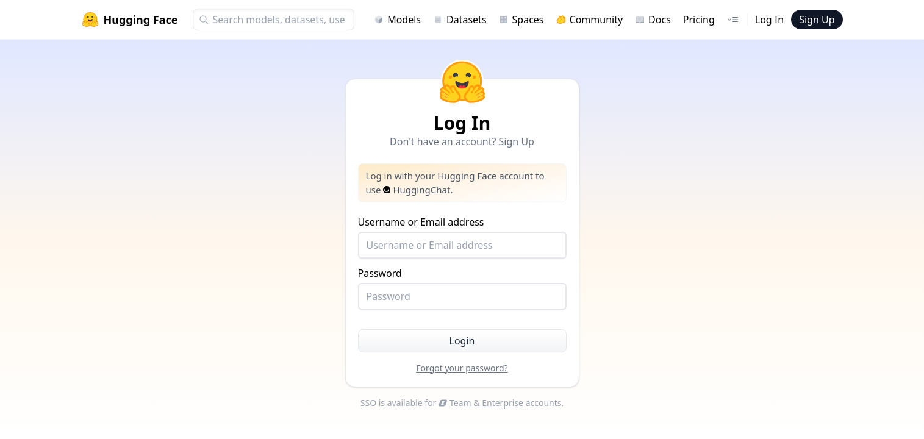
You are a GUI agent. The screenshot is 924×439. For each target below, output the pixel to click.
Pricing (699, 19)
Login (462, 341)
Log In (769, 19)
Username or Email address (462, 237)
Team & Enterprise (481, 403)
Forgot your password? (461, 368)
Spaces (521, 19)
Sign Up (816, 19)
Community (589, 19)
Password (462, 288)
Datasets (460, 19)
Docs (653, 19)
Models (397, 19)
